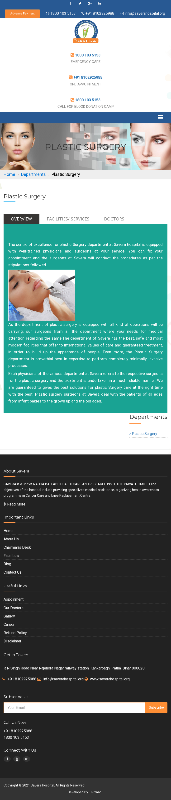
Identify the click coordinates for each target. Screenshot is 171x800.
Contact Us (13, 572)
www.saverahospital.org (110, 679)
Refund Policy (15, 633)
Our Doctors (14, 608)
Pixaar (96, 792)
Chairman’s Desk (17, 547)
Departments (33, 174)
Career (9, 624)
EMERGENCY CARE (85, 62)
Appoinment (14, 599)
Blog (7, 564)
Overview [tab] (21, 219)
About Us (11, 539)
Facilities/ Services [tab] (68, 219)
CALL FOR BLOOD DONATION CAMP (85, 106)
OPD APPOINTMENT (85, 84)
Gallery (9, 616)
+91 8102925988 (99, 13)
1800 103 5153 (63, 13)
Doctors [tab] (114, 219)
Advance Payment (22, 13)
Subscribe (156, 707)
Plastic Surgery (143, 433)
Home (9, 174)
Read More (14, 504)
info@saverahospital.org (145, 13)
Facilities (11, 555)
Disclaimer (12, 641)
